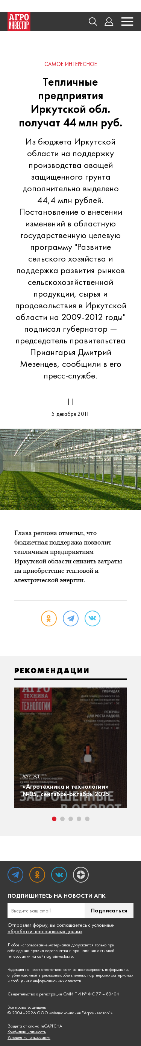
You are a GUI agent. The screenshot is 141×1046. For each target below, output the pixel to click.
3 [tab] (70, 819)
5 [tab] (87, 819)
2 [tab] (62, 819)
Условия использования (29, 1037)
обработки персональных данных (45, 931)
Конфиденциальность (27, 1032)
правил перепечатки (49, 951)
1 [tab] (54, 819)
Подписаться (109, 910)
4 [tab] (79, 819)
